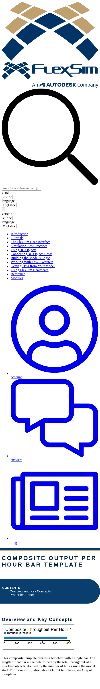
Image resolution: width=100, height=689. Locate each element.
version (7, 192)
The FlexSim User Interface (30, 242)
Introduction (19, 234)
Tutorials (17, 238)
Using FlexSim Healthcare (30, 270)
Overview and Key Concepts (30, 591)
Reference (18, 274)
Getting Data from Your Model (33, 266)
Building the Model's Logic (30, 258)
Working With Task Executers (32, 262)
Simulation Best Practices (29, 246)
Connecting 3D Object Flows (31, 254)
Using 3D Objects (23, 250)
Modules (17, 278)
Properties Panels (22, 595)
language (8, 201)
